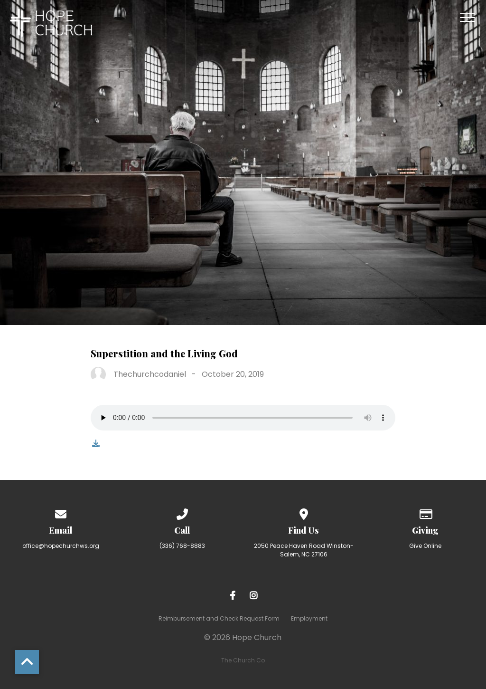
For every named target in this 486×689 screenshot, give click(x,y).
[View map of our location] (304, 512)
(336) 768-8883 (182, 546)
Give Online (425, 546)
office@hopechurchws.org (60, 546)
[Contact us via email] (61, 512)
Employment (309, 618)
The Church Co (243, 660)
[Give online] (425, 512)
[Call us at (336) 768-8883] (182, 512)
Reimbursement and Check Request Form (219, 618)
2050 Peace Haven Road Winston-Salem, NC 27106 (304, 550)
